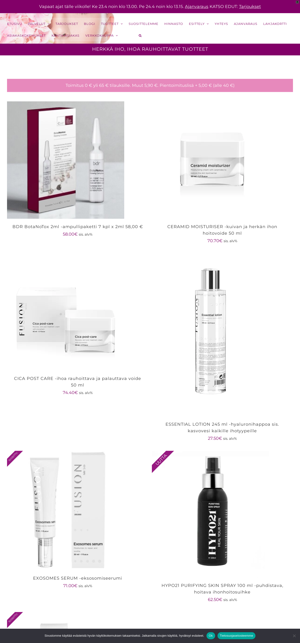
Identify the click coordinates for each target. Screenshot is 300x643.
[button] (140, 35)
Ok (211, 635)
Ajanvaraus (196, 6)
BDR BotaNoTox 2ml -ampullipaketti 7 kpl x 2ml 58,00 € (77, 226)
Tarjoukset (250, 6)
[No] (294, 635)
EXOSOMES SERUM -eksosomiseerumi (77, 578)
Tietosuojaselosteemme (236, 635)
